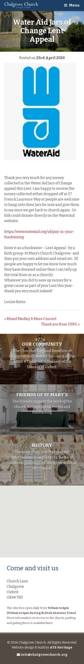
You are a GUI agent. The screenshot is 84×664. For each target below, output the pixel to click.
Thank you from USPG (60, 324)
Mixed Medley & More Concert (30, 319)
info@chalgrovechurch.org (42, 655)
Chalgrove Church (21, 5)
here (49, 623)
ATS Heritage (61, 647)
